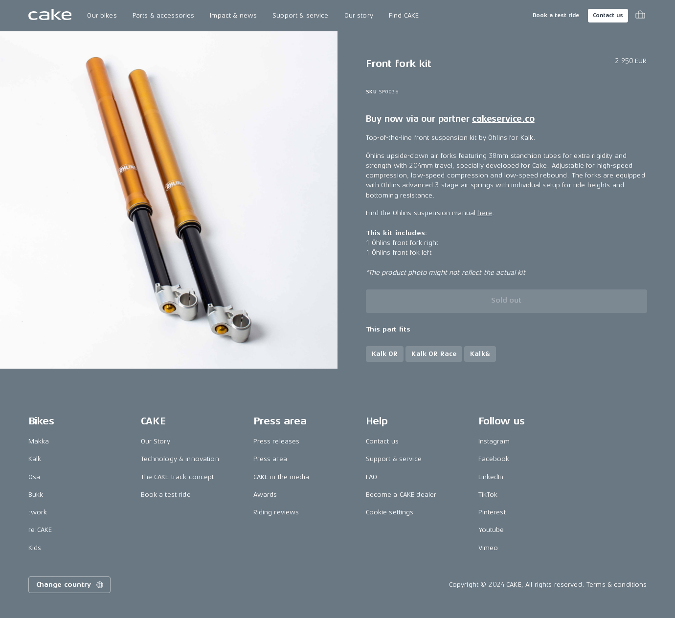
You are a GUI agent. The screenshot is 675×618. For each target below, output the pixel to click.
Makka (38, 441)
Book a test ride (556, 15)
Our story (358, 15)
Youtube (491, 529)
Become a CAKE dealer (401, 494)
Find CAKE (404, 15)
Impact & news (233, 15)
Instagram (494, 441)
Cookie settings (390, 512)
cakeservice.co (503, 119)
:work (37, 512)
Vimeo (488, 548)
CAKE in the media (281, 477)
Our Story (155, 441)
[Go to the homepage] (50, 15)
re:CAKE (40, 529)
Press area (270, 459)
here (484, 213)
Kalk (35, 459)
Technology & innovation (180, 459)
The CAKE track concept (177, 477)
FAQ (371, 477)
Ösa (34, 477)
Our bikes (101, 15)
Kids (35, 548)
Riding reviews (276, 512)
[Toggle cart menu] (640, 15)
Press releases (276, 441)
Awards (265, 494)
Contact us (608, 15)
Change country (70, 585)
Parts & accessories (164, 15)
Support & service (300, 15)
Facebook (494, 459)
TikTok (488, 494)
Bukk (36, 494)
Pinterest (492, 512)
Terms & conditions (616, 584)
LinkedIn (491, 477)
